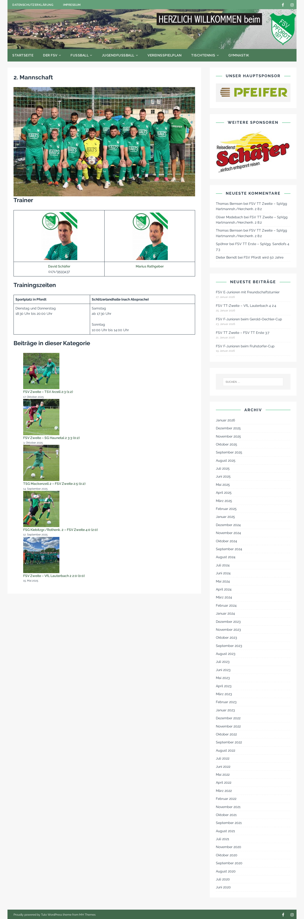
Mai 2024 (223, 581)
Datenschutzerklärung (32, 5)
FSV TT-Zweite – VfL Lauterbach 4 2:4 (246, 306)
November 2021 (228, 807)
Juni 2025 (223, 476)
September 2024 (229, 549)
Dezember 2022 (228, 718)
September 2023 (229, 646)
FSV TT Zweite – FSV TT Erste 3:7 (242, 333)
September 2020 (229, 863)
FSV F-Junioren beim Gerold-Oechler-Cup (249, 319)
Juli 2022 (222, 758)
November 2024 (228, 533)
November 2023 (228, 629)
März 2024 (224, 597)
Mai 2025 (223, 485)
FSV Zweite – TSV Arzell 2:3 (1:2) (48, 392)
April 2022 (223, 782)
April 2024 (224, 589)
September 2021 (229, 823)
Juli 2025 (223, 468)
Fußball (80, 55)
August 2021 (225, 831)
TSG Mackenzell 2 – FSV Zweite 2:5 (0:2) (54, 484)
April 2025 (224, 492)
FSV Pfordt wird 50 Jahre (263, 257)
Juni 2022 (223, 766)
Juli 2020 (223, 879)
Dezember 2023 (228, 622)
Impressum (72, 5)
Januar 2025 (225, 517)
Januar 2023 (225, 710)
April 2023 (223, 686)
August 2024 (225, 557)
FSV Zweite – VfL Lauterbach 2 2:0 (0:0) (54, 576)
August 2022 (225, 750)
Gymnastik (238, 55)
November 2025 (228, 436)
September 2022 (229, 742)
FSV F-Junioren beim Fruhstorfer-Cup (245, 346)
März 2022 (224, 791)
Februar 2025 (226, 509)
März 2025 (224, 501)
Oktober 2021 (226, 815)
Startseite (22, 55)
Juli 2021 (222, 839)
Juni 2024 (223, 573)
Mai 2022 (223, 774)
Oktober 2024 (226, 541)
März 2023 (224, 694)
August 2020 (226, 871)
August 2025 (225, 460)
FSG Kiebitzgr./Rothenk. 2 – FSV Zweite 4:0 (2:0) (60, 530)
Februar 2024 (226, 605)
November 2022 (228, 726)
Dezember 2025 (228, 428)
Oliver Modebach (229, 217)
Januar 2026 (225, 420)
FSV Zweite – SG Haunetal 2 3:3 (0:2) (51, 438)
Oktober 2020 (226, 855)
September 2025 (229, 452)
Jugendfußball (118, 55)
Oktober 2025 (226, 444)
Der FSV (50, 55)
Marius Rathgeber (150, 266)
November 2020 (228, 847)
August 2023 (225, 654)
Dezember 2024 (228, 525)
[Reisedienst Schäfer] (253, 151)
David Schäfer (59, 266)
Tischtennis (203, 55)
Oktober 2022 (226, 734)
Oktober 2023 (226, 637)
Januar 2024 (225, 613)
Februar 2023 (226, 702)
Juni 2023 (223, 670)
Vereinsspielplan (165, 55)
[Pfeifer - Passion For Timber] (253, 92)
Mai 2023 (223, 678)
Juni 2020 (223, 887)
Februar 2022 (226, 799)
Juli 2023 (222, 662)
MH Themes (87, 914)
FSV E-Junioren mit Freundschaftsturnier (248, 292)
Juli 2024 (223, 565)
